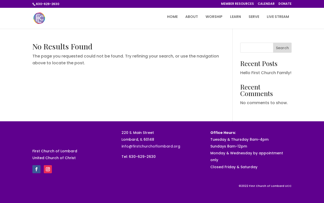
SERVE (254, 17)
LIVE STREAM (278, 17)
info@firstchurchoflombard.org (151, 146)
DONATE (285, 4)
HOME (172, 17)
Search (282, 47)
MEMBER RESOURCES (237, 4)
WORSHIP (214, 17)
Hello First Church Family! (265, 73)
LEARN (235, 17)
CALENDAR (266, 4)
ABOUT (191, 17)
